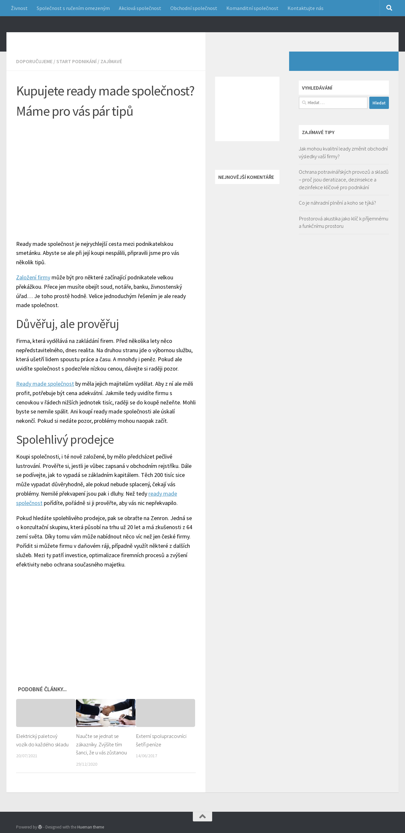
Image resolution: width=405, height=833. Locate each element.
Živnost (19, 8)
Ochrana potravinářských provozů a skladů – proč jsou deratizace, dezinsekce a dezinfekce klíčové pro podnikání (344, 189)
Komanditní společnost (252, 8)
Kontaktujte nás (305, 8)
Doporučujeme (34, 71)
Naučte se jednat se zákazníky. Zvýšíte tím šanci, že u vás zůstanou (101, 754)
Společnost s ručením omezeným (73, 8)
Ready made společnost (45, 393)
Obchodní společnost (193, 8)
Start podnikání (76, 71)
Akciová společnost (140, 8)
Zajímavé (111, 71)
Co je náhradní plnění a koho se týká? (337, 212)
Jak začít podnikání (71, 38)
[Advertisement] (110, 182)
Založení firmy (33, 287)
